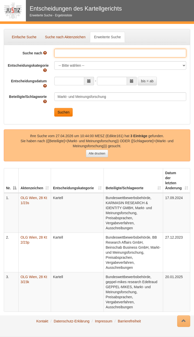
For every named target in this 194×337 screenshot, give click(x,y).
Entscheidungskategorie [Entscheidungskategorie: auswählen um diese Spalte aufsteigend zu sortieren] (73, 188)
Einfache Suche (24, 37)
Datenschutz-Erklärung (71, 321)
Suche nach (35, 53)
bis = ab (147, 81)
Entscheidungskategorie (28, 67)
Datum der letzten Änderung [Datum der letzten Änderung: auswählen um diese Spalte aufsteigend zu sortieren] (173, 180)
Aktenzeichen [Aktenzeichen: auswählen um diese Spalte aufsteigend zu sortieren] (32, 188)
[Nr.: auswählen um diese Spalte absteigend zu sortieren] (11, 180)
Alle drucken (97, 153)
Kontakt (42, 321)
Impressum (103, 321)
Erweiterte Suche (107, 37)
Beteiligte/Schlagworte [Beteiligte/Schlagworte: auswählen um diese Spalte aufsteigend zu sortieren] (124, 188)
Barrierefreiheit (129, 321)
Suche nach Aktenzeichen (65, 37)
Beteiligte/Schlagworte (28, 99)
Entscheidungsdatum (29, 83)
